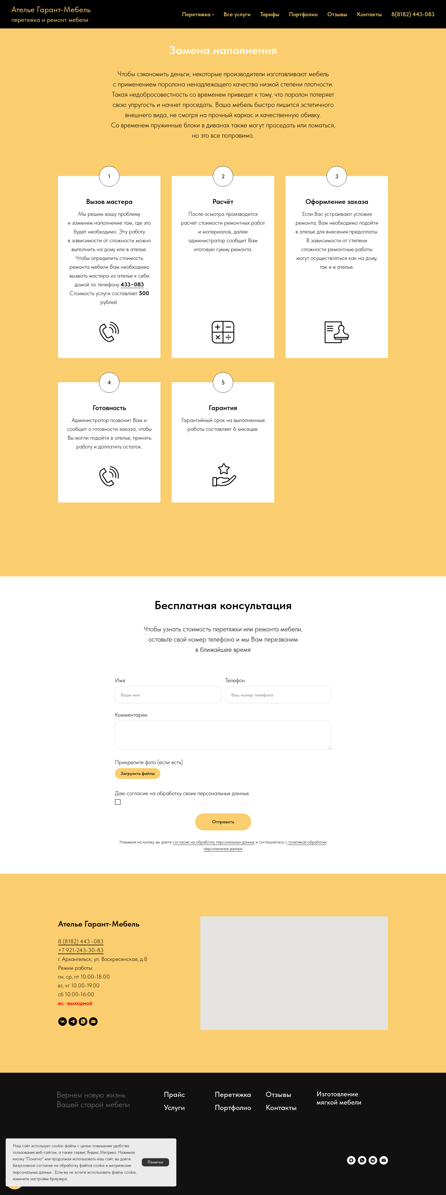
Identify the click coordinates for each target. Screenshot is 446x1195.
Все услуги (237, 14)
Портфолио (303, 14)
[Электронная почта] (93, 1021)
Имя (120, 680)
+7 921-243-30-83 (81, 950)
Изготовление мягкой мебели (339, 1098)
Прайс (174, 1094)
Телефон (235, 680)
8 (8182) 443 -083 (81, 941)
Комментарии (131, 714)
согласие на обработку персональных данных (214, 842)
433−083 (132, 284)
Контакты (369, 14)
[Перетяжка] (62, 1021)
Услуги (174, 1107)
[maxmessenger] (351, 1160)
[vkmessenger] (373, 1160)
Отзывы (337, 14)
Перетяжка (233, 1094)
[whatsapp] (83, 1021)
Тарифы (269, 14)
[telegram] (73, 1021)
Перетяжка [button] (196, 14)
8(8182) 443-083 (413, 14)
